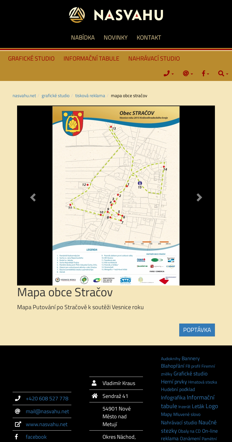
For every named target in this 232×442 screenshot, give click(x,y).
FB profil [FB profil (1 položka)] (193, 366)
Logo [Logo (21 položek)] (212, 406)
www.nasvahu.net (46, 424)
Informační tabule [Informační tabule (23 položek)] (187, 402)
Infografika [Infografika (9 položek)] (173, 397)
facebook (36, 437)
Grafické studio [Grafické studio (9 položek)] (191, 373)
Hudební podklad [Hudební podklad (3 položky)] (178, 389)
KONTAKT (149, 37)
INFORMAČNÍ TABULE (91, 58)
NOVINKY (116, 37)
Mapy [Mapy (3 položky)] (166, 414)
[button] (32, 195)
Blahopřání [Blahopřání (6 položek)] (172, 366)
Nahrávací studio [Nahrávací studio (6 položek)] (179, 422)
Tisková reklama (90, 95)
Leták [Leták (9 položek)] (198, 406)
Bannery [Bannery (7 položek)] (191, 358)
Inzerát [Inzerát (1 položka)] (184, 406)
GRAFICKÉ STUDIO (31, 58)
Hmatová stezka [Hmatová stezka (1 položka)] (202, 382)
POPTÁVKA (197, 329)
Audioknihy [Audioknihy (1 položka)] (170, 358)
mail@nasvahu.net (47, 411)
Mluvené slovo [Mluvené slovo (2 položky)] (187, 414)
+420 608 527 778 (47, 398)
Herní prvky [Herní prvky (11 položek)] (174, 381)
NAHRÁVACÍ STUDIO (154, 58)
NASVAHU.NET (24, 95)
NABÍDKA (83, 37)
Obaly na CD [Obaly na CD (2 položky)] (189, 431)
